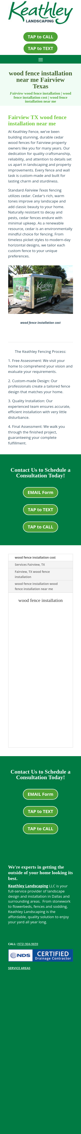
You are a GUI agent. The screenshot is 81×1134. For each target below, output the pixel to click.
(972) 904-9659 (27, 944)
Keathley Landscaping (28, 885)
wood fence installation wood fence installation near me (36, 586)
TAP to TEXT (40, 48)
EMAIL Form (40, 492)
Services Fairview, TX (30, 564)
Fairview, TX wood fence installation (32, 574)
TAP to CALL (40, 37)
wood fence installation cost (35, 557)
